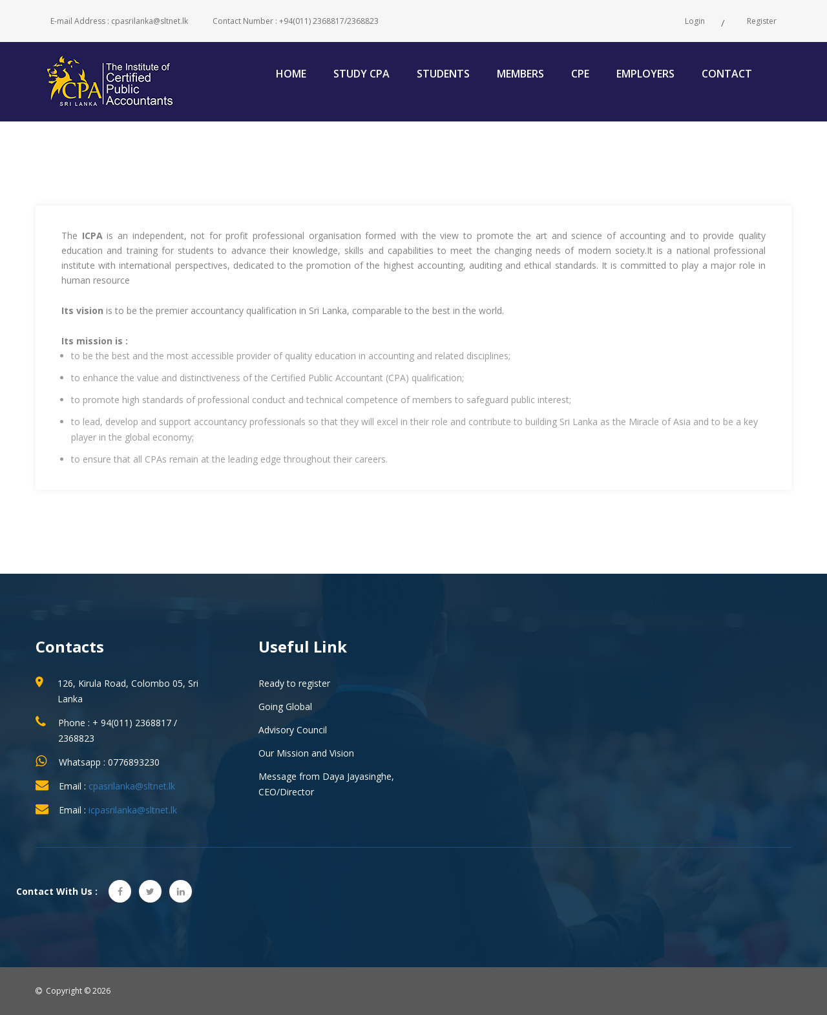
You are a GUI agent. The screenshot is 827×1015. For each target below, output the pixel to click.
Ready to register (294, 683)
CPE (580, 74)
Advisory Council (292, 730)
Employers (645, 74)
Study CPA (361, 74)
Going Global (285, 706)
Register (762, 21)
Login (695, 21)
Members (520, 74)
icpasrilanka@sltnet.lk (133, 810)
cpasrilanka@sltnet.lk (132, 786)
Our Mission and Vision (306, 753)
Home (291, 74)
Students (443, 74)
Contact (727, 74)
